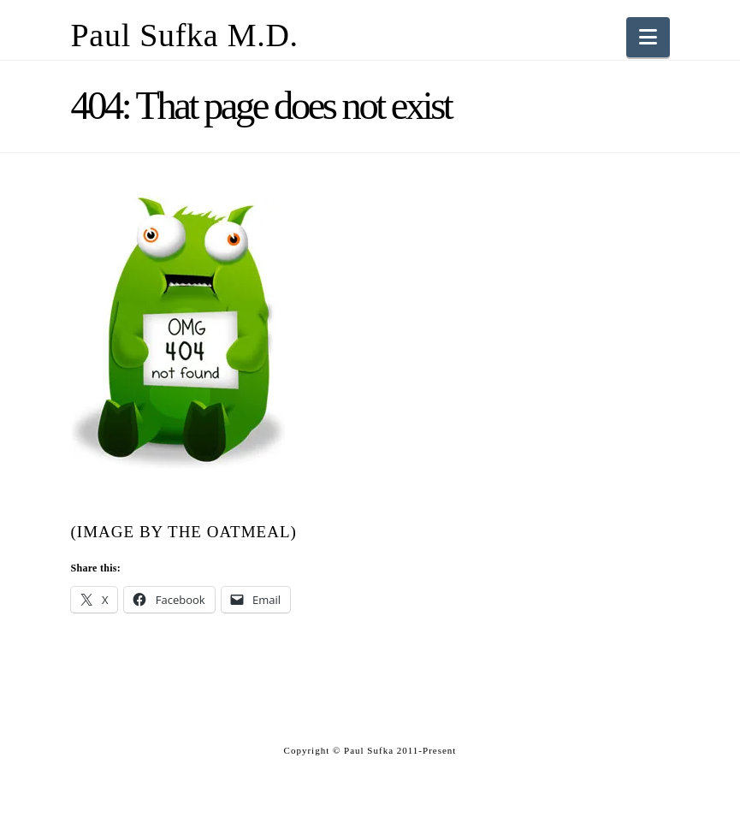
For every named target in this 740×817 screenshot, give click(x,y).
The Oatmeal (229, 532)
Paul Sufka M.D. (185, 35)
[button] (648, 37)
